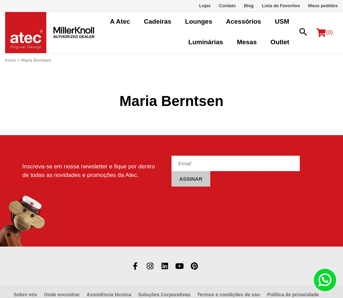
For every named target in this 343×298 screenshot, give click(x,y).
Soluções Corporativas (164, 294)
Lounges (198, 21)
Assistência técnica (109, 294)
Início (10, 60)
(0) (325, 32)
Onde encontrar (62, 294)
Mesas (247, 42)
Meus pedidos (323, 5)
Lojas (205, 5)
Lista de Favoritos (281, 5)
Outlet (280, 42)
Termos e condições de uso (228, 294)
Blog (249, 5)
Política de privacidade (293, 294)
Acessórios (243, 21)
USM (282, 21)
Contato (227, 5)
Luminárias (205, 42)
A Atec (120, 21)
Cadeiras (157, 21)
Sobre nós (25, 294)
